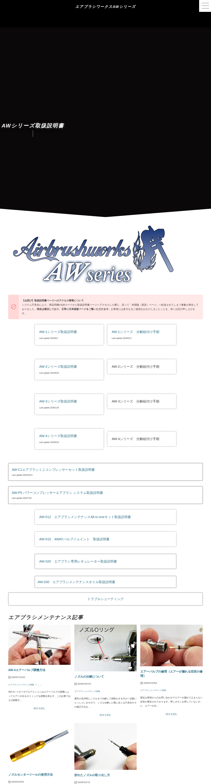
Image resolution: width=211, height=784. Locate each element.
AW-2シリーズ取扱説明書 (58, 366)
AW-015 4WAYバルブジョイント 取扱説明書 (74, 539)
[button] (205, 6)
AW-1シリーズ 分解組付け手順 (135, 332)
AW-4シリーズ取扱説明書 (58, 436)
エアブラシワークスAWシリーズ (105, 7)
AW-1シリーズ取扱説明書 (58, 332)
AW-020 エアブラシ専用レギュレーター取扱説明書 (78, 561)
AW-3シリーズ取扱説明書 (58, 401)
